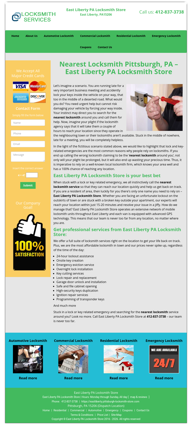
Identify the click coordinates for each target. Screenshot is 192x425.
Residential (59, 410)
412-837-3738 (169, 12)
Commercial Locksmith (95, 36)
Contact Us (105, 47)
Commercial (77, 410)
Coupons (85, 47)
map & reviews (139, 396)
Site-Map (116, 414)
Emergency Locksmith (166, 36)
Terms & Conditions (81, 414)
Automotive (95, 410)
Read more (28, 378)
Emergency (111, 410)
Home (15, 36)
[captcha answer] (32, 175)
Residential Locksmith (131, 36)
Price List (102, 414)
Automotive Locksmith (59, 36)
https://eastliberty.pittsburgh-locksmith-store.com (110, 401)
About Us (32, 36)
